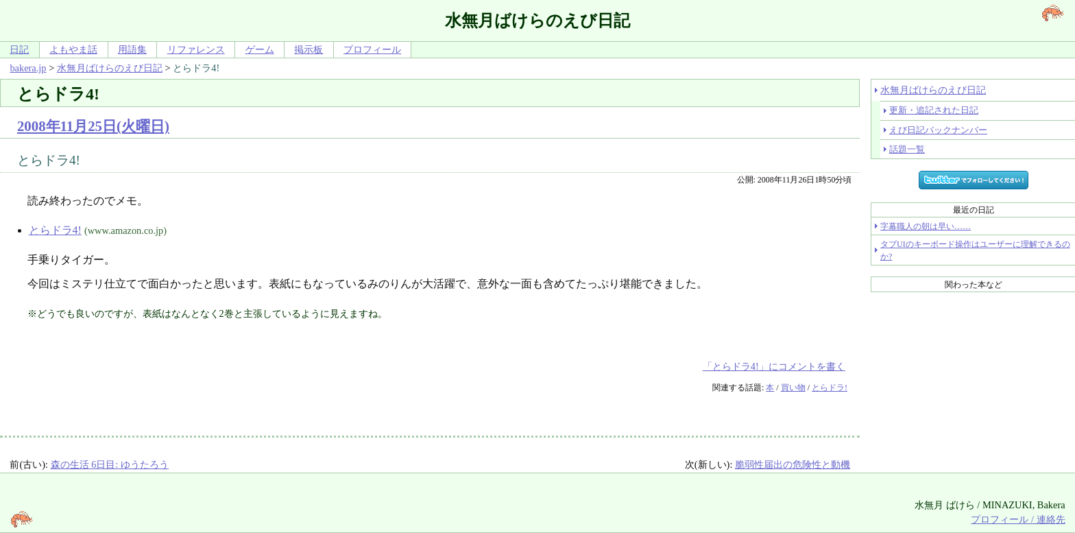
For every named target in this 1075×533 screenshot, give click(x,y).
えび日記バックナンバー (938, 130)
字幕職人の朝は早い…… (925, 226)
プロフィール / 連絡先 (1018, 519)
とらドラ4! (55, 230)
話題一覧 (907, 149)
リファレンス (196, 49)
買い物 (793, 387)
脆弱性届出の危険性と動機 (792, 464)
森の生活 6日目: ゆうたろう (110, 464)
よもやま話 (73, 49)
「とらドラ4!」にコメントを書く (774, 366)
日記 (19, 49)
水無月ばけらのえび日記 (109, 67)
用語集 (132, 49)
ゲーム (259, 49)
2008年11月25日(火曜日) (93, 126)
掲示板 (308, 49)
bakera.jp (28, 67)
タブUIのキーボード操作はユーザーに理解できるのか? (975, 250)
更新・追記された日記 (933, 110)
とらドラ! (829, 387)
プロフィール (372, 49)
